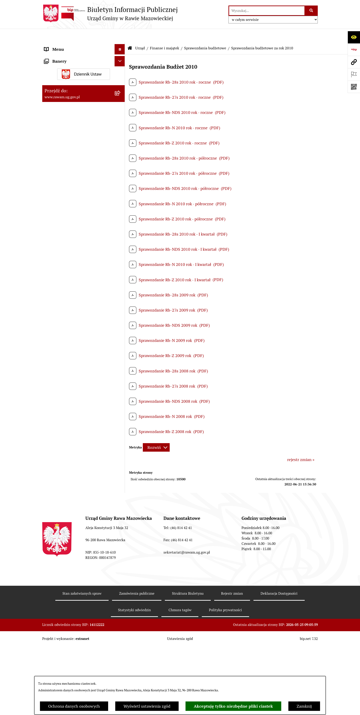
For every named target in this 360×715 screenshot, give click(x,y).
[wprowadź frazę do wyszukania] (266, 11)
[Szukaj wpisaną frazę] (311, 11)
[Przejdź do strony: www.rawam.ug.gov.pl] (354, 62)
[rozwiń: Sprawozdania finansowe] (120, 596)
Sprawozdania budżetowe (205, 34)
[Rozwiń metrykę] (156, 434)
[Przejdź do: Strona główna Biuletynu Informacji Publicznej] (129, 34)
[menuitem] (83, 59)
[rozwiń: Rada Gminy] (120, 112)
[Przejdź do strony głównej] (110, 14)
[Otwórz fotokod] (354, 87)
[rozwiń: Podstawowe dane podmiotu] (120, 59)
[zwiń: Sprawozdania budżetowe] (120, 232)
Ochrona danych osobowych (74, 706)
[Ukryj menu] (120, 35)
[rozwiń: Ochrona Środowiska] (120, 668)
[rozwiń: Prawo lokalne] (120, 165)
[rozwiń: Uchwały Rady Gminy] (120, 125)
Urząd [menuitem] (49, 45)
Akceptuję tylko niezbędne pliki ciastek (233, 706)
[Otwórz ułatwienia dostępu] (354, 37)
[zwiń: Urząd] (120, 45)
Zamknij (304, 706)
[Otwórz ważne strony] (354, 74)
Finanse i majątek (164, 34)
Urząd (140, 34)
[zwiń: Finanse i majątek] (120, 205)
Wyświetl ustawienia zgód (147, 706)
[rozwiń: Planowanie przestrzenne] (120, 178)
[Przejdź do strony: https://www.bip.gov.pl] (354, 49)
